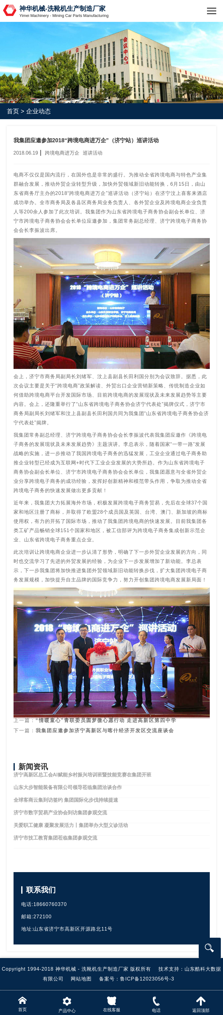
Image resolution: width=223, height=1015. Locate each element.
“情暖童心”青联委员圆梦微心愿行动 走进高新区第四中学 (106, 714)
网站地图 (81, 978)
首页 (13, 111)
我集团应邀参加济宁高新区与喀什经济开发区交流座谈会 (105, 724)
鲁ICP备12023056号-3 (147, 978)
